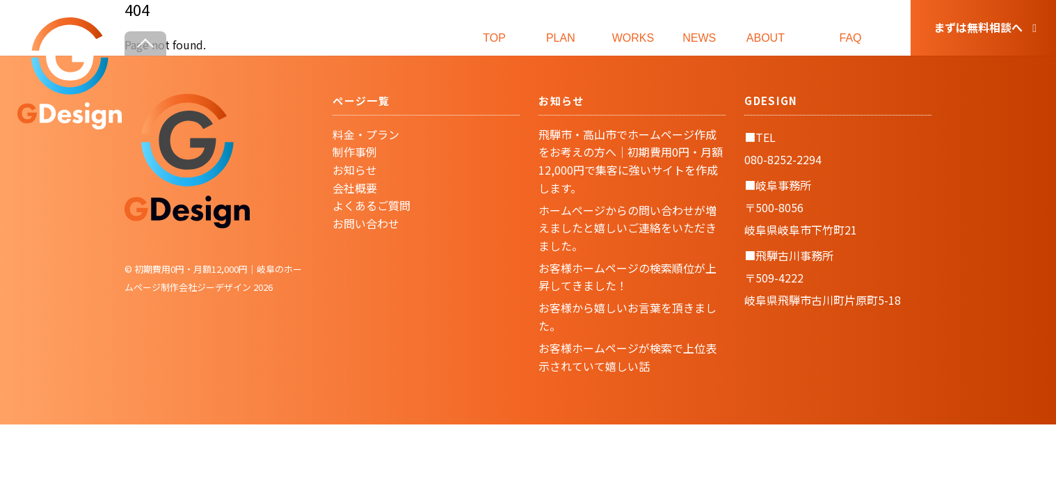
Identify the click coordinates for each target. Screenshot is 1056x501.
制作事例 (355, 151)
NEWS (699, 27)
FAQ (851, 27)
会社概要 (355, 188)
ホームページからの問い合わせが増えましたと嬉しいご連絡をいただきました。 (627, 228)
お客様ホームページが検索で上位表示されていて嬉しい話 (627, 357)
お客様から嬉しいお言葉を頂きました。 (627, 316)
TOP (494, 27)
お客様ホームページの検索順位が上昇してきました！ (627, 277)
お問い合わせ (366, 223)
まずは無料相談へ (985, 27)
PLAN (560, 27)
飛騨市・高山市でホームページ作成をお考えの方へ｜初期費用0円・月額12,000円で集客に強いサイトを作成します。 (630, 161)
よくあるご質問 (371, 205)
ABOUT (765, 27)
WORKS (633, 27)
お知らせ (355, 169)
